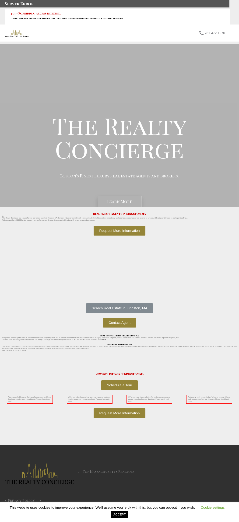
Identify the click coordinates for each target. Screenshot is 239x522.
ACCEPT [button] (119, 514)
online (104, 339)
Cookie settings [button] (213, 507)
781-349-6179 (79, 339)
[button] (119, 308)
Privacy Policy (21, 500)
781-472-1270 (215, 33)
